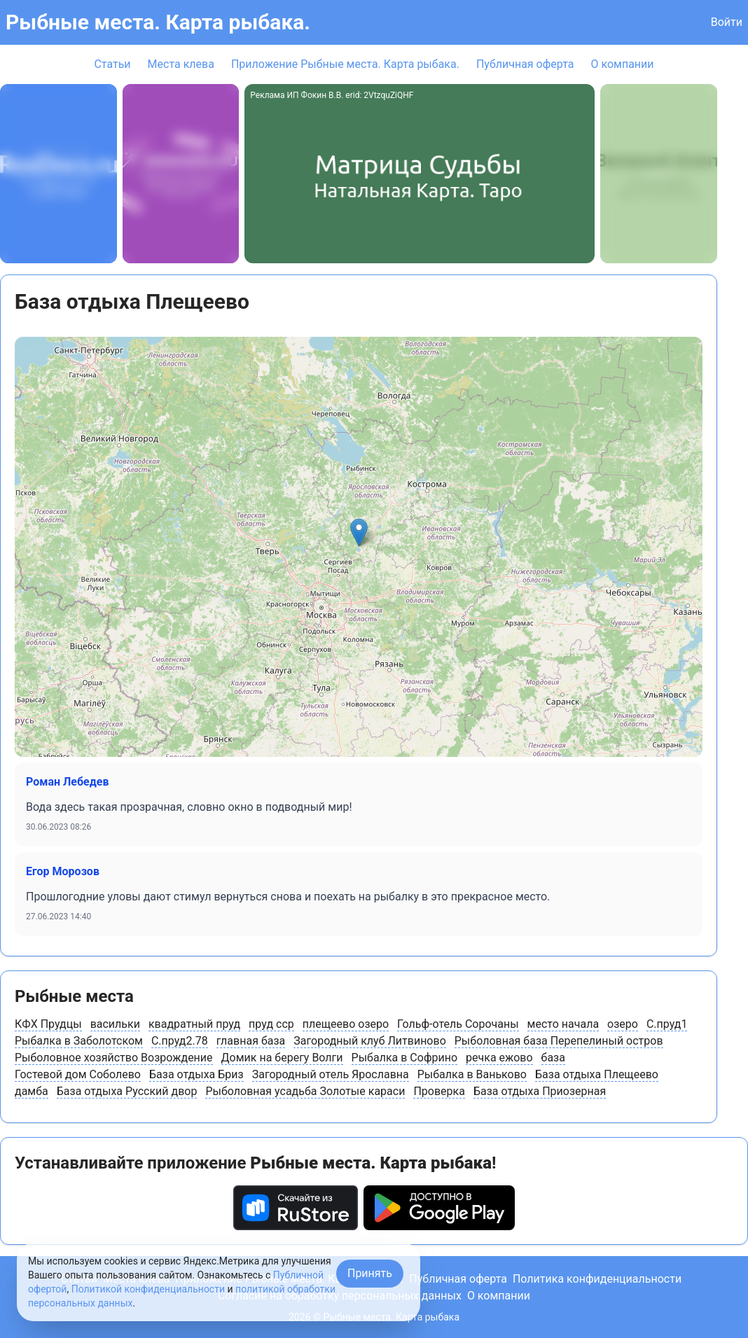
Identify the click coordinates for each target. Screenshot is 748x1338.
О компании (621, 64)
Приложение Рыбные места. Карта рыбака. (345, 64)
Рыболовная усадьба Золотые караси (305, 1091)
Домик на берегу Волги (282, 1057)
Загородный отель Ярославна (330, 1074)
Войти (726, 22)
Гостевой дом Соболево (78, 1074)
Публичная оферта (525, 64)
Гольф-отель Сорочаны (458, 1024)
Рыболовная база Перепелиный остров (559, 1040)
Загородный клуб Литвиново (369, 1040)
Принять (369, 1273)
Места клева (181, 64)
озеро (622, 1024)
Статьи (112, 64)
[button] (359, 532)
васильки (115, 1024)
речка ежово (499, 1057)
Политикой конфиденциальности (148, 1289)
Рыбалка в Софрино (404, 1057)
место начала (563, 1024)
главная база (251, 1040)
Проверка (439, 1091)
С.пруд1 (667, 1024)
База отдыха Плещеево (596, 1074)
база (553, 1057)
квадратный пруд (194, 1024)
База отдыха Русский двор (127, 1091)
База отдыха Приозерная (539, 1091)
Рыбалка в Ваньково (472, 1074)
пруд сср (271, 1024)
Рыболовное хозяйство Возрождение (114, 1057)
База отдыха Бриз (196, 1074)
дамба (31, 1091)
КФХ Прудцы (48, 1024)
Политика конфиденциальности (597, 1278)
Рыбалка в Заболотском (79, 1040)
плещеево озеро (346, 1024)
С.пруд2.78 (179, 1040)
